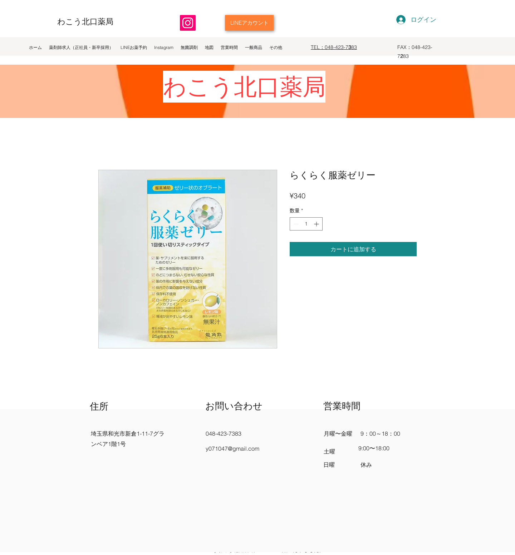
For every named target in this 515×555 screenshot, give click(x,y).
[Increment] (317, 224)
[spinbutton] (306, 224)
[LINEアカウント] (249, 23)
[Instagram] (188, 23)
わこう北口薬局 (85, 21)
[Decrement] (295, 224)
